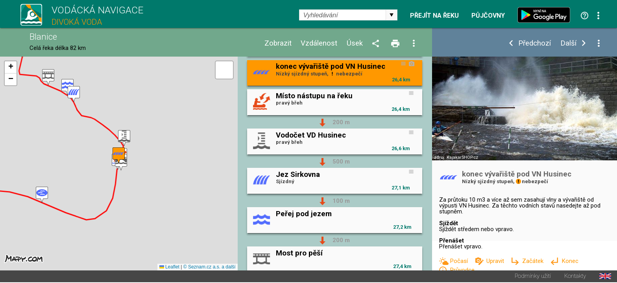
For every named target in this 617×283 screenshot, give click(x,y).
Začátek (533, 261)
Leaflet (169, 267)
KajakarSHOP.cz (462, 157)
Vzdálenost (319, 43)
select (391, 15)
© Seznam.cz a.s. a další (209, 267)
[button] (42, 195)
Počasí (459, 261)
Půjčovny (488, 16)
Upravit (496, 261)
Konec (570, 261)
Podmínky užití (533, 277)
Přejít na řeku (434, 16)
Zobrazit (278, 43)
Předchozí (534, 43)
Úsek (355, 43)
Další (568, 43)
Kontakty (575, 277)
